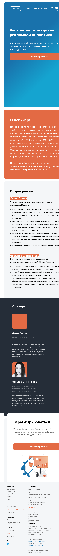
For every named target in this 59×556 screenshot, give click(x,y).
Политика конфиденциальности (39, 550)
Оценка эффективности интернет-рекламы (36, 503)
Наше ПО (10, 512)
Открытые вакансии (14, 523)
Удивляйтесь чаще (13, 494)
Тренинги (10, 536)
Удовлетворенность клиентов (39, 495)
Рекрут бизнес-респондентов (33, 520)
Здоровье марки (34, 492)
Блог (8, 499)
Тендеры (31, 507)
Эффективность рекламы (37, 497)
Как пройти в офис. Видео (37, 541)
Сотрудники (11, 520)
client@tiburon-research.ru (37, 545)
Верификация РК (34, 500)
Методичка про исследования (12, 490)
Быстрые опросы (34, 489)
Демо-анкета (11, 506)
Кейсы (9, 496)
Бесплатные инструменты (16, 509)
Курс (8, 533)
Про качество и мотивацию (33, 515)
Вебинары (10, 530)
